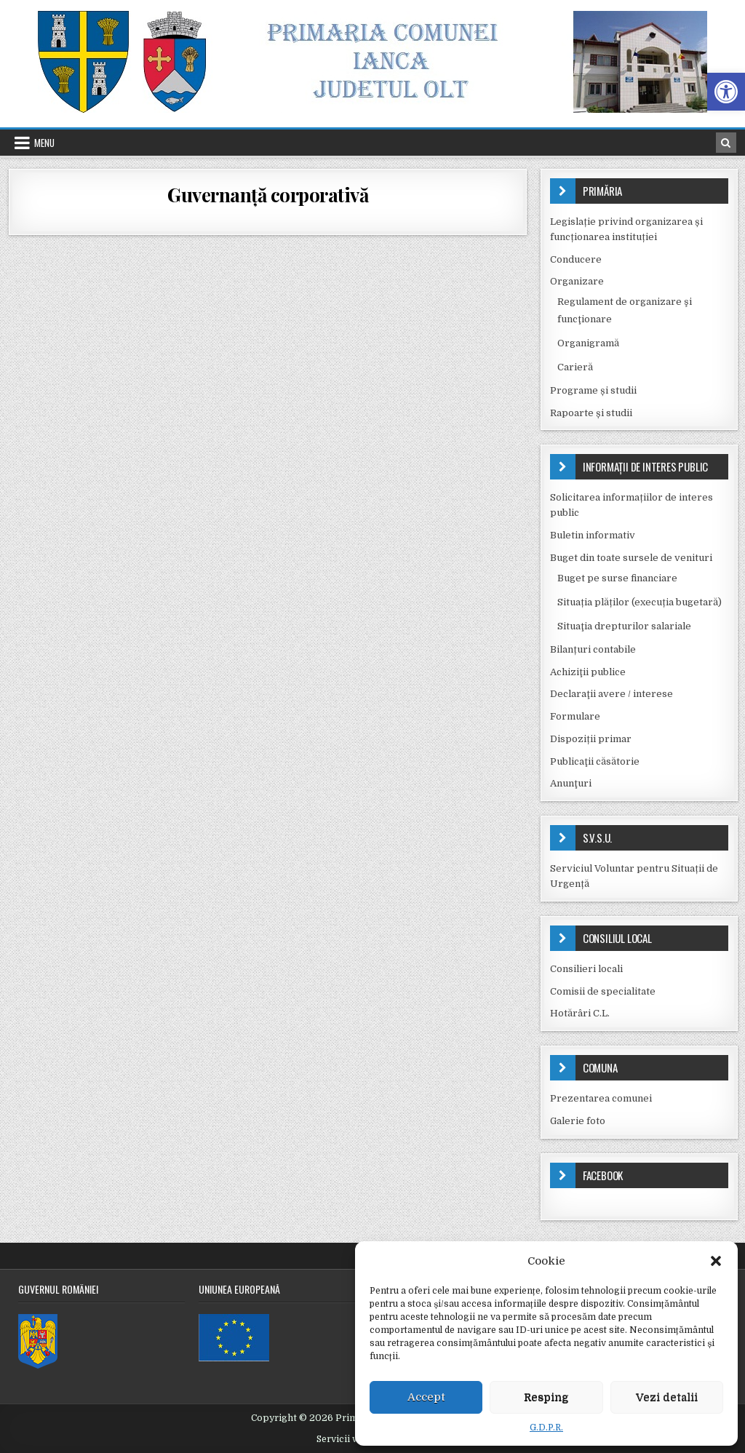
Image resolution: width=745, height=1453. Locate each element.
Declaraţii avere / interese (611, 693)
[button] (726, 92)
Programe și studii (593, 390)
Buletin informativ (592, 535)
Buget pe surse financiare (617, 578)
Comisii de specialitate (603, 991)
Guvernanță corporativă (267, 194)
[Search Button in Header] (726, 142)
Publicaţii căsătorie (595, 761)
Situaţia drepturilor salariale (624, 626)
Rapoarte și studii (591, 412)
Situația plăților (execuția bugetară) (639, 602)
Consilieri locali (586, 968)
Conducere (576, 259)
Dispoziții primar (591, 738)
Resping (546, 1397)
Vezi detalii (667, 1397)
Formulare (575, 716)
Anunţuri (570, 783)
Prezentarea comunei (601, 1098)
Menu (44, 142)
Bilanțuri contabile (593, 649)
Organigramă (588, 343)
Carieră (575, 367)
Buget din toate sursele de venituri (631, 557)
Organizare (577, 281)
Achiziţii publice (588, 671)
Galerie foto (577, 1120)
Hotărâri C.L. (580, 1013)
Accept (426, 1397)
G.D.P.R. (546, 1427)
